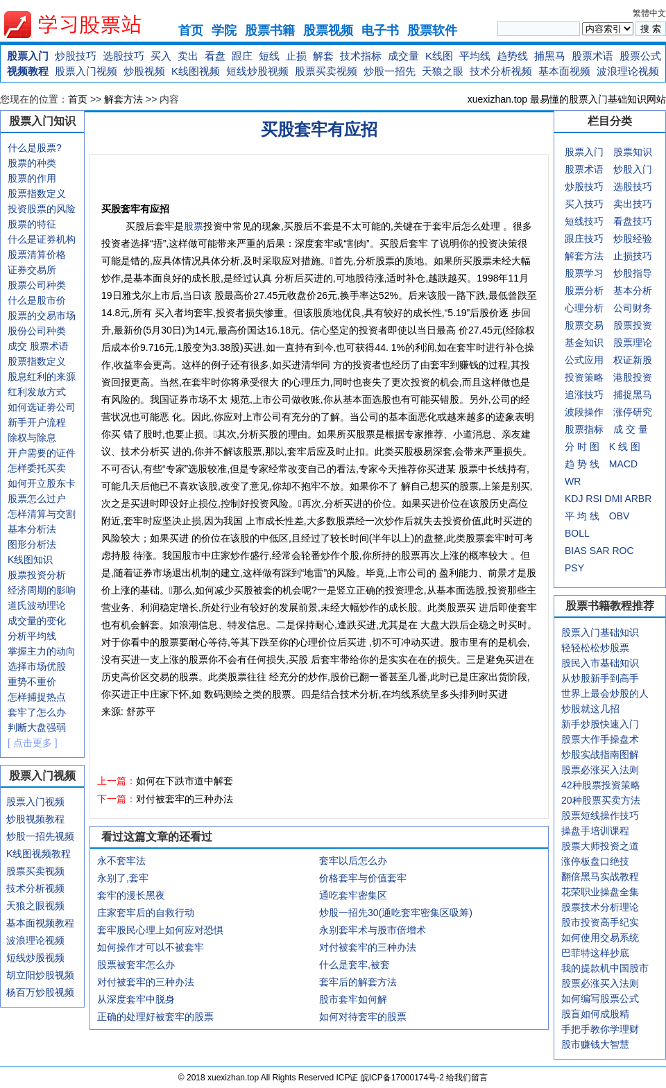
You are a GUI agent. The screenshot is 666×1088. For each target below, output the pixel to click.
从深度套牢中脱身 (136, 999)
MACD (623, 463)
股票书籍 (270, 30)
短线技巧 (584, 221)
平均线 (474, 56)
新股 (642, 359)
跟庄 (242, 56)
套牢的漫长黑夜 (131, 895)
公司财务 (632, 307)
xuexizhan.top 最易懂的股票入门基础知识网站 (567, 99)
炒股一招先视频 (40, 836)
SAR (600, 550)
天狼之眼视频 (35, 905)
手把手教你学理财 (600, 1029)
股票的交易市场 (42, 315)
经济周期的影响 (42, 590)
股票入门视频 (86, 71)
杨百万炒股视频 (40, 992)
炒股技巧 (75, 56)
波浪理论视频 (628, 71)
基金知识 (584, 342)
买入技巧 (584, 203)
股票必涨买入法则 (600, 769)
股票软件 (432, 30)
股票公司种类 (37, 285)
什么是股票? (35, 147)
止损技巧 (632, 255)
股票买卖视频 (326, 71)
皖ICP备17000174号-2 (403, 1077)
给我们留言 (467, 1077)
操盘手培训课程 (595, 830)
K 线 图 (624, 446)
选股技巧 (123, 56)
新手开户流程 (37, 422)
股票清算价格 (37, 254)
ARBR (637, 498)
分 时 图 (582, 446)
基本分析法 (32, 529)
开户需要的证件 (42, 452)
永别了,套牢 (122, 877)
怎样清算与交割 (42, 513)
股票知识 (632, 151)
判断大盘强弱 (37, 727)
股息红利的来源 (42, 376)
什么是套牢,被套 (354, 964)
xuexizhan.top (84, 24)
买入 (161, 56)
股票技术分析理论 (600, 907)
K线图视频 (195, 71)
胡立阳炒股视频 (40, 975)
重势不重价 (32, 681)
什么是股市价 (37, 300)
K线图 (439, 56)
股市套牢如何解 (353, 999)
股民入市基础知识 (600, 662)
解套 (323, 56)
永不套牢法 (121, 860)
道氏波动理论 (37, 605)
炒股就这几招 (590, 708)
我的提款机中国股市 (605, 968)
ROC (622, 550)
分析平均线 (32, 635)
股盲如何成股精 (595, 1013)
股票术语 (592, 56)
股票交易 (584, 325)
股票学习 (584, 273)
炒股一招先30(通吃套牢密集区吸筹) (395, 912)
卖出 (188, 56)
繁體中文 (649, 13)
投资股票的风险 (42, 208)
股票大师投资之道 (600, 846)
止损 (296, 56)
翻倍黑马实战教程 (600, 876)
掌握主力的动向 (42, 651)
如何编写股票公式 (600, 998)
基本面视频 (564, 71)
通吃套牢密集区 (353, 895)
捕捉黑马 (632, 394)
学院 (224, 30)
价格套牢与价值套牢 (363, 877)
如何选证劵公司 (42, 407)
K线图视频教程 (38, 853)
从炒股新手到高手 (600, 678)
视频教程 (28, 71)
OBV (619, 515)
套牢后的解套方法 (358, 981)
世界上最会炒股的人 (605, 693)
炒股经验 (632, 238)
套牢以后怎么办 (353, 860)
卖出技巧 (632, 203)
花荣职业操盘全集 (600, 891)
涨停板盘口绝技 (595, 861)
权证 (623, 359)
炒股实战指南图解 (600, 754)
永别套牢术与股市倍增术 (372, 929)
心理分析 (584, 307)
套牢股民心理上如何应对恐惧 (160, 929)
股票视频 (328, 30)
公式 (574, 359)
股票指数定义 (37, 193)
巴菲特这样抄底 (595, 952)
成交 (17, 346)
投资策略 (584, 377)
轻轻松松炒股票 (595, 647)
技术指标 (361, 56)
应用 (594, 359)
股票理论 (632, 342)
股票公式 (640, 56)
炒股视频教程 (35, 818)
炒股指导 (632, 273)
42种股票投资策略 (600, 785)
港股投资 (632, 377)
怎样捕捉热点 (37, 696)
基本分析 (632, 290)
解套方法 (123, 99)
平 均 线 (582, 515)
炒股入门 (632, 169)
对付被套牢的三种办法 (184, 798)
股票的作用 (32, 178)
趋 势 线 (582, 463)
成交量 (403, 56)
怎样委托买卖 (37, 468)
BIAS (576, 550)
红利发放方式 (37, 391)
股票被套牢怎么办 (136, 964)
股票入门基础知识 (600, 632)
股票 (193, 226)
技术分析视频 (501, 71)
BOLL (577, 533)
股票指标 (584, 429)
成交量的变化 (37, 620)
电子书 (380, 30)
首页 (190, 30)
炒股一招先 (390, 71)
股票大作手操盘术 (600, 739)
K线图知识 (30, 559)
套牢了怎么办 (37, 712)
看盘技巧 (632, 221)
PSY (574, 567)
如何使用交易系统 (600, 937)
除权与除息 (32, 437)
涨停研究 (632, 411)
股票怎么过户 (37, 498)
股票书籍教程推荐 (609, 606)
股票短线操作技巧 (600, 815)
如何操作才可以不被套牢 (150, 947)
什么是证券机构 (42, 239)
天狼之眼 (442, 71)
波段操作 (584, 411)
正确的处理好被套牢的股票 (155, 1016)
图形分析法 (32, 544)
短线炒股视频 (257, 71)
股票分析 (584, 290)
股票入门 (28, 56)
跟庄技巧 (584, 238)
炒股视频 (144, 71)
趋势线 (512, 56)
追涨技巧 (584, 394)
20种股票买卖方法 (600, 800)
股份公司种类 (37, 330)
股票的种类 (32, 163)
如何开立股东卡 (42, 483)
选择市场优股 (37, 666)
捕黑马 (549, 56)
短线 (269, 56)
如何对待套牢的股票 (363, 1016)
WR (573, 481)
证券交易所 (32, 269)
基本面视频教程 (40, 923)
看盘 (215, 56)
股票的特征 (32, 224)
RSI (593, 498)
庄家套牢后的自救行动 (145, 912)
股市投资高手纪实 (600, 922)
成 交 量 (630, 429)
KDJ (574, 498)
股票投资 (632, 325)
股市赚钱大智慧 (595, 1044)
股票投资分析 (37, 574)
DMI (614, 498)
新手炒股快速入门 (600, 723)
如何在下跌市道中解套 (184, 780)
